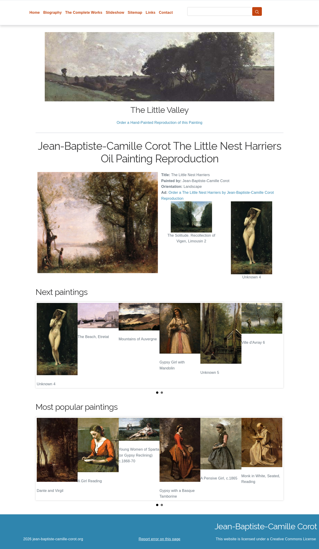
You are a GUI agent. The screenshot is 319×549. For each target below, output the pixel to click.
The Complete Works (83, 12)
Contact (166, 12)
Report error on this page (159, 539)
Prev (42, 345)
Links (151, 12)
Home (34, 12)
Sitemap (135, 12)
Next (276, 345)
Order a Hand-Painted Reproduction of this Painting (159, 123)
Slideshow (115, 12)
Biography (52, 12)
